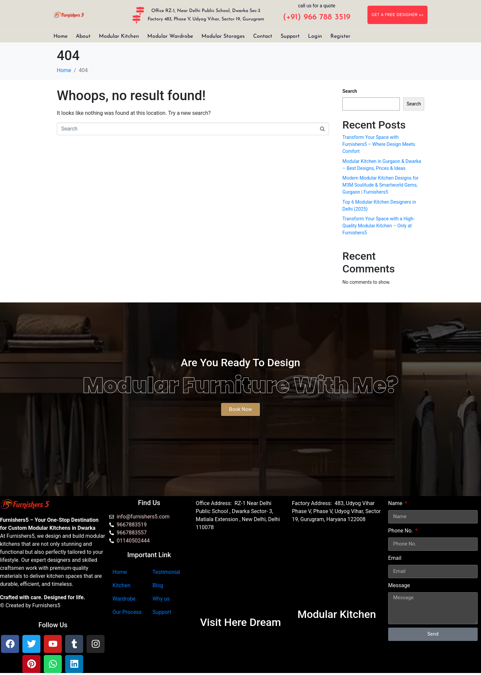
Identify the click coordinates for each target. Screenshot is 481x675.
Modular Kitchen (119, 36)
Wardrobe (124, 599)
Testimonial (166, 572)
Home (60, 36)
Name (396, 503)
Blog (157, 585)
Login (315, 36)
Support (290, 36)
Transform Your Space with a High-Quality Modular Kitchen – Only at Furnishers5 (378, 225)
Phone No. (401, 530)
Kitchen (122, 585)
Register (340, 36)
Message (399, 585)
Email (395, 558)
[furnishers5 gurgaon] (336, 568)
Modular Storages (223, 36)
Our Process (127, 612)
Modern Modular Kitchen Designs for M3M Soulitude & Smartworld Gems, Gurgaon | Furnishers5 (380, 185)
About (83, 36)
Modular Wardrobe (170, 36)
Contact (262, 36)
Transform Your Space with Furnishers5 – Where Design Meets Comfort (378, 144)
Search (349, 91)
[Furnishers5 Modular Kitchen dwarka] (240, 576)
